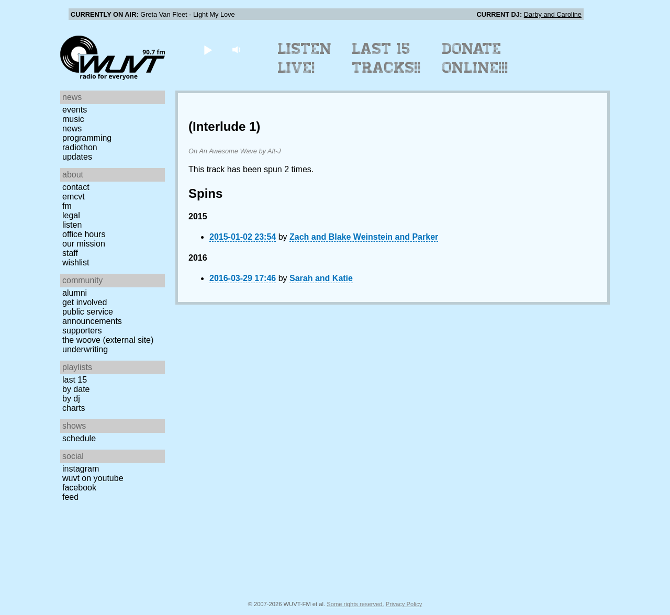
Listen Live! (305, 58)
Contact (76, 187)
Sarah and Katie (321, 278)
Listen (72, 224)
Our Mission (83, 243)
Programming (86, 137)
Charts (73, 408)
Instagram (80, 468)
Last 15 (74, 379)
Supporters (82, 330)
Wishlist (76, 262)
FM (67, 206)
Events (74, 109)
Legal (71, 215)
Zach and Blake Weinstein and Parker (363, 236)
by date (76, 389)
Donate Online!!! (475, 58)
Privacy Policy (404, 604)
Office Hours (83, 234)
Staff (70, 253)
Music (73, 119)
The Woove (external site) (107, 340)
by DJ (71, 398)
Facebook (79, 487)
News (72, 128)
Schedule (79, 438)
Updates (77, 156)
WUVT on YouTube (93, 478)
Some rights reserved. (355, 604)
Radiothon (79, 147)
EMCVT (73, 196)
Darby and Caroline (553, 14)
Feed (70, 497)
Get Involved (84, 302)
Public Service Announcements (92, 316)
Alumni (74, 292)
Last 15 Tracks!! (386, 58)
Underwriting (85, 349)
